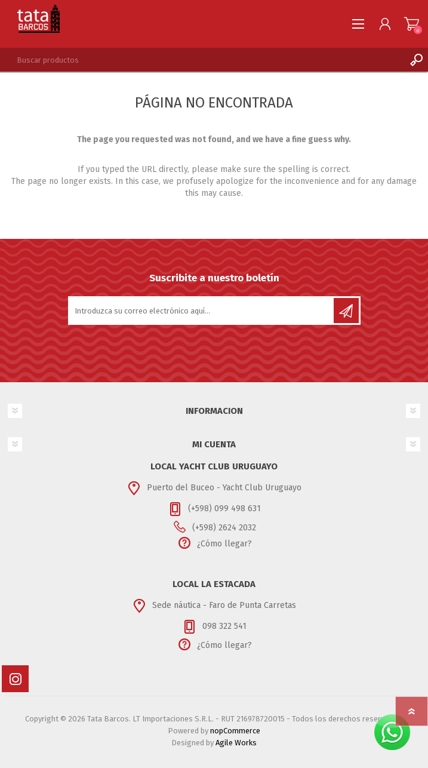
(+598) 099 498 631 (224, 508)
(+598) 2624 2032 (224, 528)
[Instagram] (15, 678)
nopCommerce (235, 730)
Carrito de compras (411, 24)
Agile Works (236, 742)
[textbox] (202, 60)
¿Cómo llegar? (224, 544)
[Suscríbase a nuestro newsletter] (202, 310)
